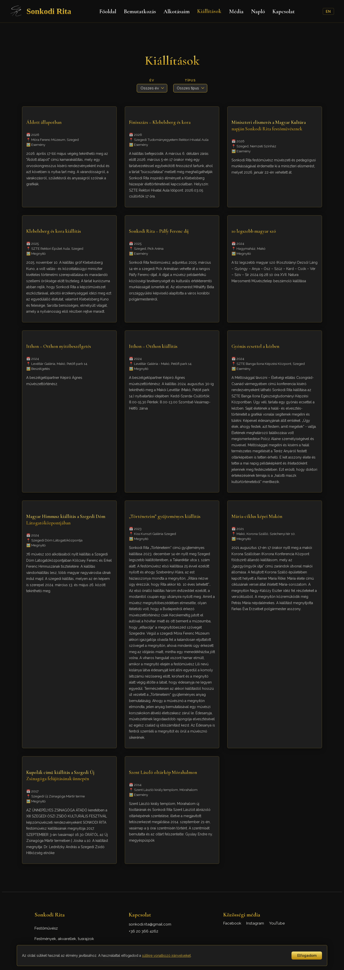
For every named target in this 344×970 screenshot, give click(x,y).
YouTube (277, 923)
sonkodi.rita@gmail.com (150, 924)
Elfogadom (306, 956)
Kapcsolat (283, 11)
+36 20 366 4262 (143, 931)
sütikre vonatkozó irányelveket (166, 956)
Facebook (232, 923)
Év (152, 80)
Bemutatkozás (140, 11)
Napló (258, 11)
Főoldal (107, 11)
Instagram (255, 923)
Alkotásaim (177, 11)
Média (236, 11)
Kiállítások (209, 11)
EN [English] (328, 11)
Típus (190, 80)
